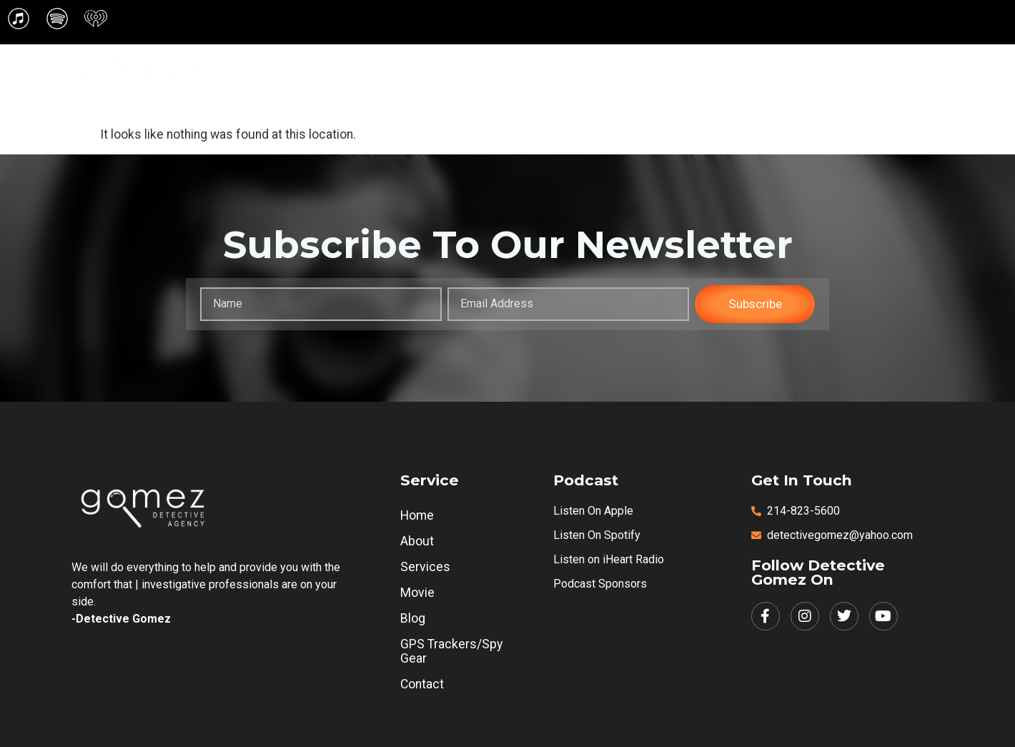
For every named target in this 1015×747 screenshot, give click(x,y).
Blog (721, 61)
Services (600, 61)
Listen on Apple (593, 511)
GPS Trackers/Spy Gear (827, 61)
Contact (672, 95)
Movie (663, 61)
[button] (529, 61)
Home (468, 61)
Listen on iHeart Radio (608, 559)
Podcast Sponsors (600, 583)
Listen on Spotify (596, 535)
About (529, 61)
